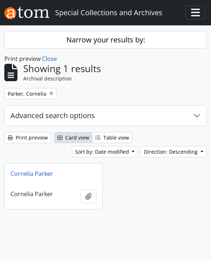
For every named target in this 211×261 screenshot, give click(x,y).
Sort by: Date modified (103, 151)
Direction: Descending (171, 151)
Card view (73, 137)
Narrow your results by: (105, 40)
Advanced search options (53, 115)
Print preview (28, 137)
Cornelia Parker (32, 174)
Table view (112, 137)
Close (49, 59)
